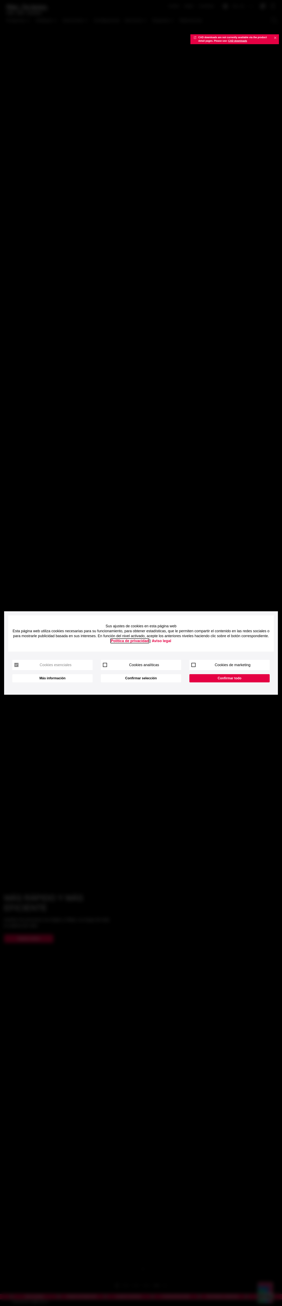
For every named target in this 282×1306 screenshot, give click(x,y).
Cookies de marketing (221, 665)
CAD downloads (237, 40)
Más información (52, 678)
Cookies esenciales (42, 665)
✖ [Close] (275, 37)
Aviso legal (161, 641)
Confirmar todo (230, 678)
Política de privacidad (130, 641)
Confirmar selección (141, 678)
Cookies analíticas (131, 665)
